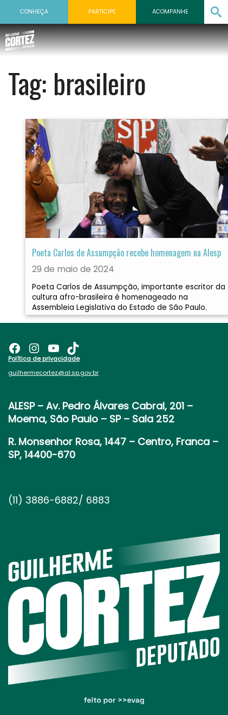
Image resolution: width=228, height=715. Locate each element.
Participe (102, 12)
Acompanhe (170, 12)
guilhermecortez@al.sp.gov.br (53, 372)
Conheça (34, 12)
